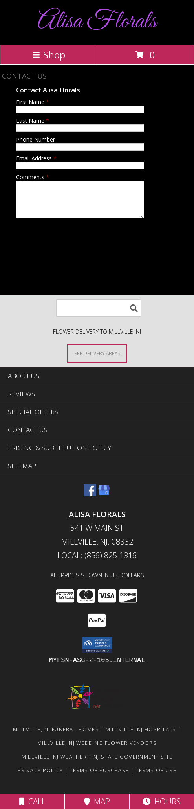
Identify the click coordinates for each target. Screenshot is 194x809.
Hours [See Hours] (162, 801)
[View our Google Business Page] (104, 500)
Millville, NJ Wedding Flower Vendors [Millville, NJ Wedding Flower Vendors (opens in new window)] (97, 749)
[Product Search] (98, 315)
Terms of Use (155, 777)
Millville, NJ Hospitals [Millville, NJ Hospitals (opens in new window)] (141, 736)
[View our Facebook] (90, 500)
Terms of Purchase (99, 777)
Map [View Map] (97, 801)
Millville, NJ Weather (54, 763)
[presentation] (75, 244)
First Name (32, 102)
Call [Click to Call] (32, 801)
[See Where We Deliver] (97, 360)
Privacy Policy (40, 777)
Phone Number (35, 139)
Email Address (36, 158)
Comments (32, 177)
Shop (48, 54)
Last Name (32, 120)
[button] (97, 652)
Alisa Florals (97, 22)
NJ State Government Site (132, 763)
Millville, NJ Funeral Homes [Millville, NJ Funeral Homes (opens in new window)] (56, 736)
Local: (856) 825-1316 (97, 562)
